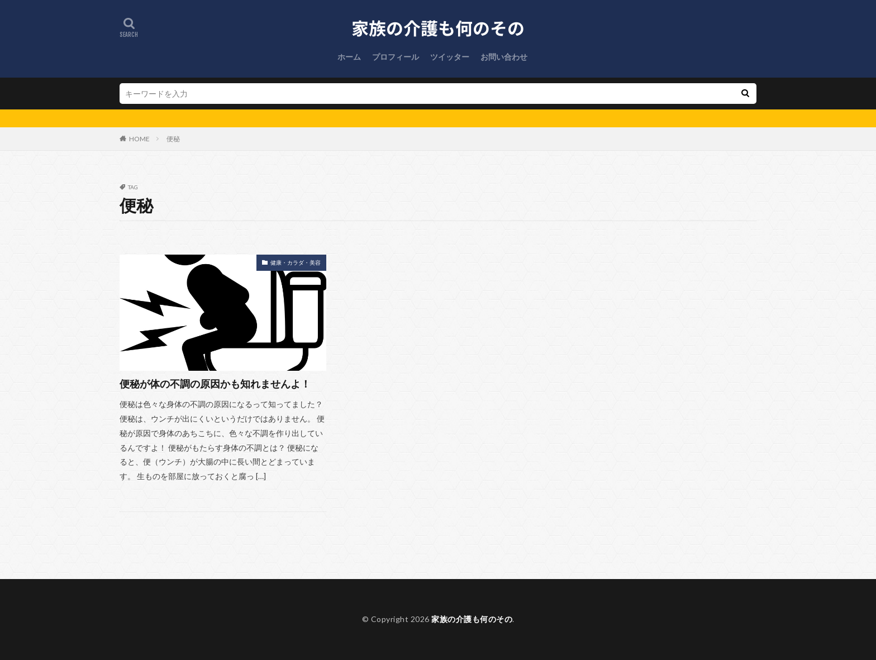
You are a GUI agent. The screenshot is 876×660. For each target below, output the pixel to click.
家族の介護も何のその (471, 619)
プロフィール (395, 56)
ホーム (349, 56)
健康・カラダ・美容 (295, 262)
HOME (139, 139)
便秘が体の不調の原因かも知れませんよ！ (215, 383)
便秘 (173, 139)
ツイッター (449, 56)
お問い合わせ (503, 56)
